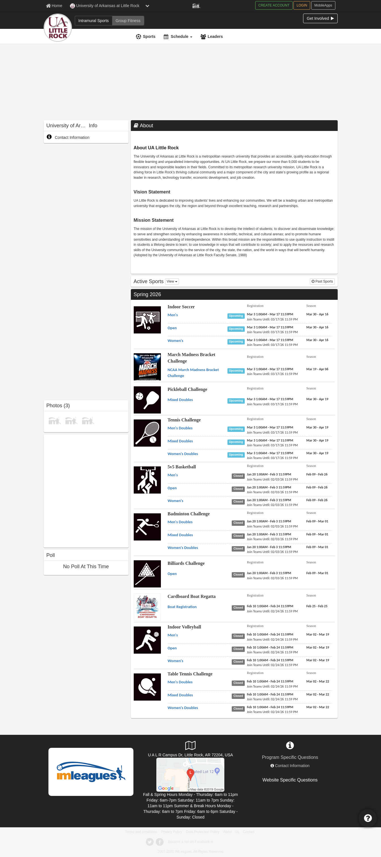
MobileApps (323, 5)
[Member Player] (196, 5)
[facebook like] (86, 490)
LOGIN (302, 5)
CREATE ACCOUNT (274, 5)
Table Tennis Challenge (190, 673)
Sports (149, 36)
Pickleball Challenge (187, 389)
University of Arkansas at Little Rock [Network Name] (104, 5)
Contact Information (68, 137)
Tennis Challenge (184, 419)
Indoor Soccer (181, 306)
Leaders (215, 36)
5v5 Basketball (182, 466)
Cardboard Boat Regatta (192, 596)
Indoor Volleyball (184, 627)
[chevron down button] (147, 5)
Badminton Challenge (189, 513)
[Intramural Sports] (93, 20)
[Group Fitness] (128, 20)
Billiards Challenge (186, 563)
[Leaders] (212, 36)
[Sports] (146, 36)
